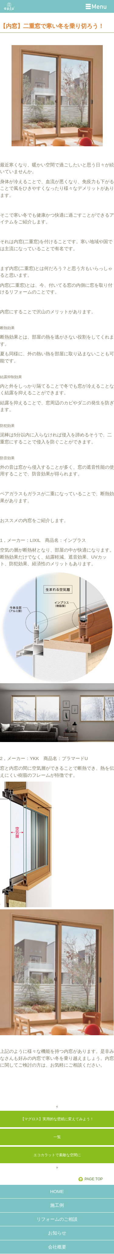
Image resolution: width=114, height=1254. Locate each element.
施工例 (57, 1205)
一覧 (57, 1137)
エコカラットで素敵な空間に (57, 1155)
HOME (57, 1191)
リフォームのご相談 (57, 1219)
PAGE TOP (94, 1179)
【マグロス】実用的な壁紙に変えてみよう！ (57, 1119)
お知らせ (57, 1232)
